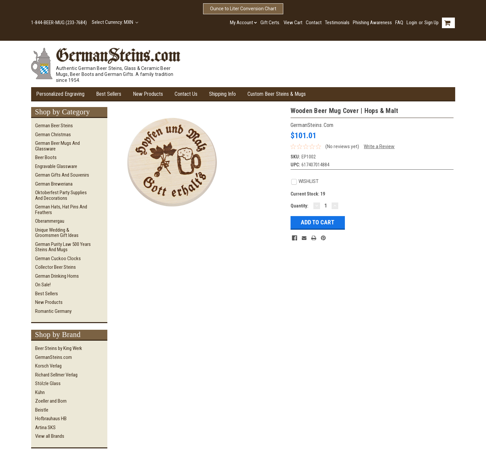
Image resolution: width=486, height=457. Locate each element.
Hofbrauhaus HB (51, 419)
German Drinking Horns (57, 276)
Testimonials (337, 23)
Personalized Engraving (60, 94)
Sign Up (431, 23)
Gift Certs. (270, 23)
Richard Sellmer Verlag (56, 375)
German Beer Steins (54, 126)
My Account (243, 23)
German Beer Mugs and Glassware (57, 146)
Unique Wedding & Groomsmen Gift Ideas (57, 233)
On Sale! (43, 285)
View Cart (293, 23)
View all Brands (49, 436)
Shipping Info (222, 94)
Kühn (40, 392)
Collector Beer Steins (55, 267)
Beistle (41, 410)
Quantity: (299, 205)
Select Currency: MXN (115, 22)
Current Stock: (308, 194)
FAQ (399, 23)
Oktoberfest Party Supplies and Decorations (61, 195)
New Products (148, 94)
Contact (314, 23)
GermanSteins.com (53, 357)
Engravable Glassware (56, 166)
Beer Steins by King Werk (58, 348)
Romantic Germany (53, 311)
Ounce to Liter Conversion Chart (243, 8)
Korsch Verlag (48, 366)
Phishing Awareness (372, 23)
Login (411, 23)
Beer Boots (46, 157)
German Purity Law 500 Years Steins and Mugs (63, 247)
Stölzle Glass (48, 383)
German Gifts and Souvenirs (62, 175)
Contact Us (186, 94)
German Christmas (53, 135)
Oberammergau (49, 221)
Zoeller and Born (51, 401)
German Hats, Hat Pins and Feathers (61, 209)
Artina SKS (45, 427)
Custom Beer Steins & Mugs (276, 94)
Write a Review (379, 146)
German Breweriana (54, 184)
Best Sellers (108, 94)
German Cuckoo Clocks (58, 258)
